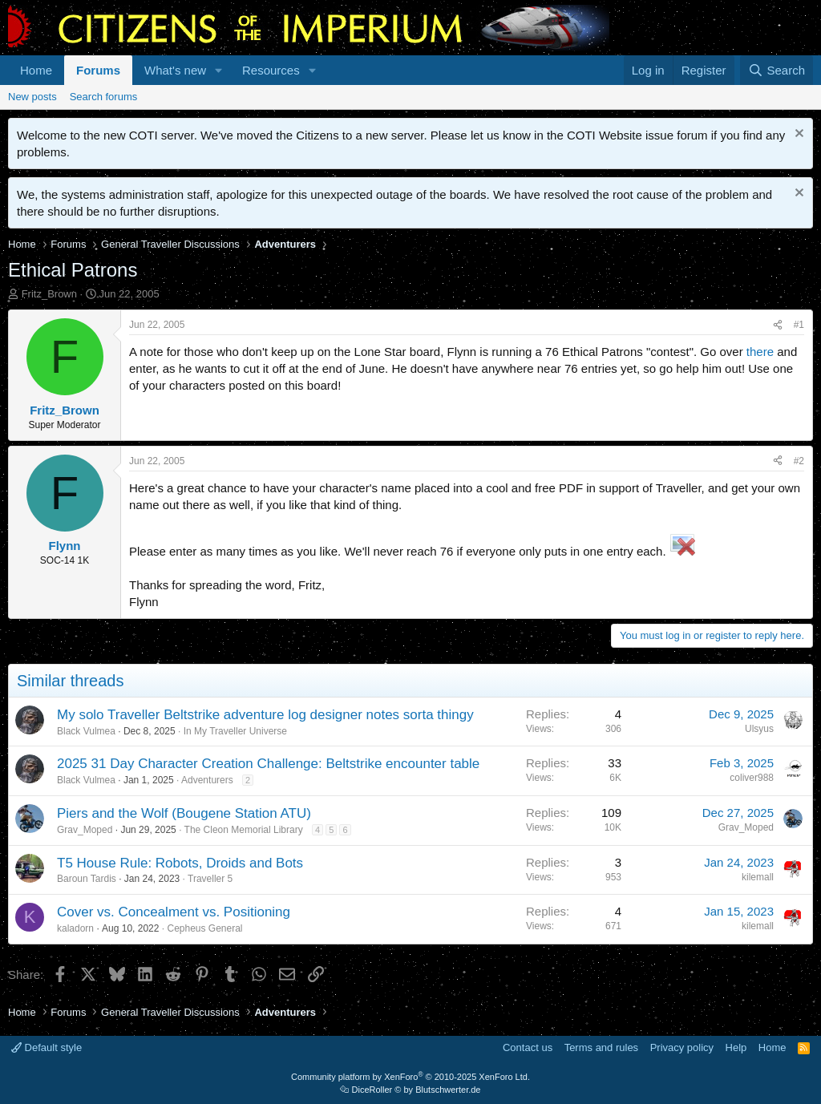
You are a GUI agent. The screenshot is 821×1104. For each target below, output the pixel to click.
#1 (799, 324)
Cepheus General (204, 928)
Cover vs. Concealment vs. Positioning (173, 912)
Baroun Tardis (86, 878)
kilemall (758, 877)
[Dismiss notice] (797, 135)
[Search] (776, 70)
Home (36, 70)
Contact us (527, 1047)
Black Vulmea (86, 731)
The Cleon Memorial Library (243, 829)
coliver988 (752, 777)
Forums (98, 70)
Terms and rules (601, 1047)
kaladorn (75, 928)
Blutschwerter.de (447, 1089)
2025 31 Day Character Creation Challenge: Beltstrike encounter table (268, 763)
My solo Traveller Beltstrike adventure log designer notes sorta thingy (265, 714)
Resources (271, 70)
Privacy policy (682, 1047)
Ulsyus (759, 728)
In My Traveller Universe (235, 731)
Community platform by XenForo (410, 1077)
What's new (175, 70)
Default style (46, 1047)
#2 (799, 461)
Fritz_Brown (49, 294)
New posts (32, 97)
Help (736, 1047)
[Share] (777, 325)
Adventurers (207, 780)
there (760, 351)
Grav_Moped (84, 829)
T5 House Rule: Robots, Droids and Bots (180, 863)
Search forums (104, 97)
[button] (219, 70)
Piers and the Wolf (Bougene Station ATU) (184, 813)
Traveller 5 (210, 878)
